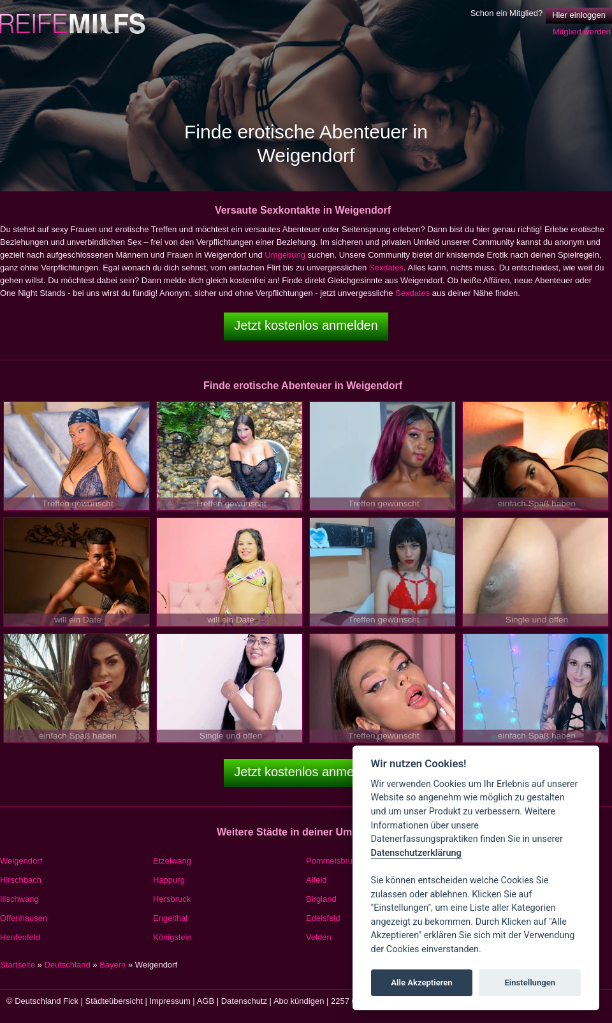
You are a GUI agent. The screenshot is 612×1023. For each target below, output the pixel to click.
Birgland (321, 899)
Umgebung (285, 255)
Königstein (172, 937)
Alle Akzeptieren (421, 982)
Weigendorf (21, 860)
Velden (319, 937)
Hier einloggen (579, 15)
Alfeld (316, 880)
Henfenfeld (20, 937)
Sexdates (386, 267)
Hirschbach (20, 880)
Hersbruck (172, 899)
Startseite (17, 964)
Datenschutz (244, 1001)
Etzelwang (172, 860)
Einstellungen (529, 982)
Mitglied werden (582, 31)
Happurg (169, 880)
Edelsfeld (323, 918)
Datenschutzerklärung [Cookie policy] (416, 853)
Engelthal (170, 918)
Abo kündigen (298, 1001)
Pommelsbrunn (333, 860)
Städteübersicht (114, 1001)
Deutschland (67, 964)
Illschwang (19, 899)
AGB (205, 1001)
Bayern (112, 964)
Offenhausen (23, 918)
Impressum (169, 1001)
